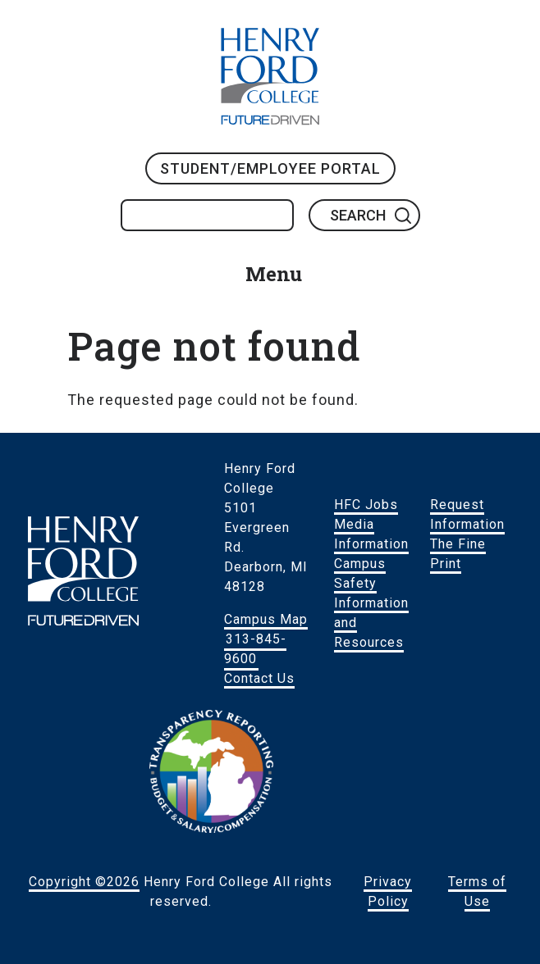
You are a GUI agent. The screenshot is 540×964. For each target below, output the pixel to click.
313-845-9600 (255, 648)
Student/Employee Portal (270, 168)
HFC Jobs (366, 504)
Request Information (467, 514)
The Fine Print (458, 553)
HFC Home (270, 76)
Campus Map (266, 619)
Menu (273, 274)
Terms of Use (477, 891)
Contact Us (259, 678)
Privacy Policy (388, 891)
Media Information (371, 534)
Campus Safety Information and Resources (371, 603)
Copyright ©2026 (84, 881)
